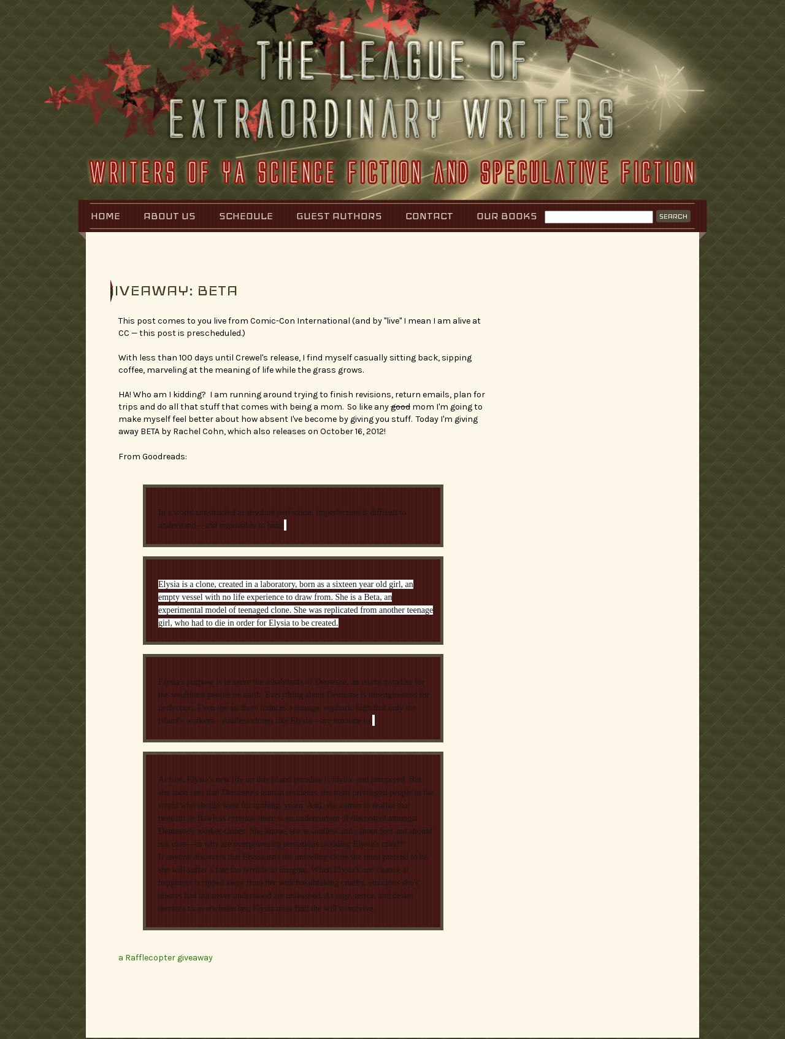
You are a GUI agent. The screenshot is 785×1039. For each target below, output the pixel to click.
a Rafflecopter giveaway (165, 957)
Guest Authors (339, 215)
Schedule (246, 215)
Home (105, 215)
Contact (429, 215)
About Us (170, 215)
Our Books (507, 215)
